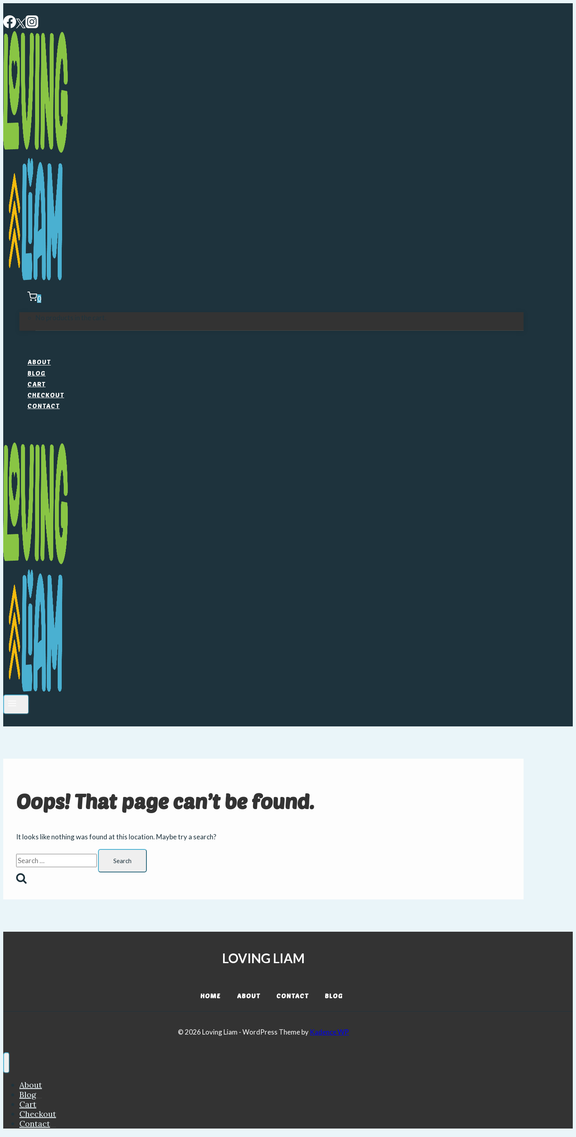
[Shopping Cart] (30, 298)
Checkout (45, 394)
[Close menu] (6, 1062)
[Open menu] (16, 704)
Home (210, 995)
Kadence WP (329, 1032)
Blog (36, 373)
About (39, 362)
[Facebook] (9, 25)
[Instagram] (31, 25)
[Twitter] (20, 25)
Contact (43, 405)
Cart (36, 384)
